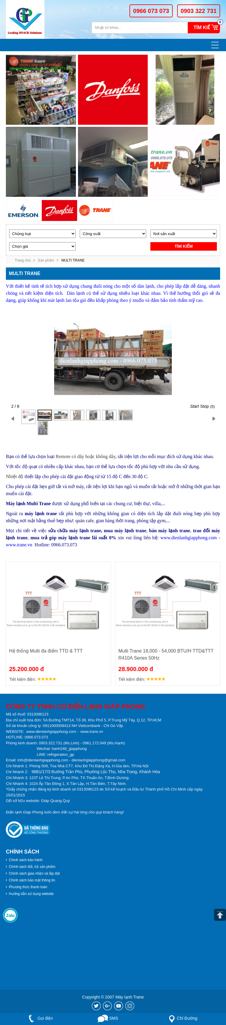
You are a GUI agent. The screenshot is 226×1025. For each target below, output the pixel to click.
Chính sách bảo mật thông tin (32, 880)
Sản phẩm (46, 260)
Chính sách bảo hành (25, 860)
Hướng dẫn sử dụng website (31, 894)
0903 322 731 (199, 11)
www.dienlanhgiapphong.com (188, 537)
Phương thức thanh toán (28, 887)
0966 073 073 (151, 11)
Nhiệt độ (14, 476)
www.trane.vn (19, 544)
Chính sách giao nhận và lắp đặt (34, 873)
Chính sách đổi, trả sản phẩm (32, 867)
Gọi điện (39, 1018)
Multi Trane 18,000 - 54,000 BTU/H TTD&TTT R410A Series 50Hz (165, 654)
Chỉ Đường (182, 1018)
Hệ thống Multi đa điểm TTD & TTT (46, 650)
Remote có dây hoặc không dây (85, 456)
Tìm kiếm (203, 27)
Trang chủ (23, 260)
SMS (108, 1018)
